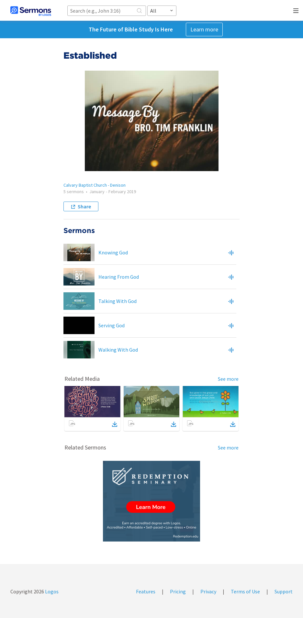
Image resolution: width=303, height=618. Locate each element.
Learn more (204, 29)
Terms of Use (245, 591)
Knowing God (113, 252)
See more (228, 379)
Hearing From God (118, 277)
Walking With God (118, 349)
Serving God (111, 325)
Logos (51, 591)
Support (284, 591)
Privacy (208, 591)
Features (145, 591)
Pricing (178, 591)
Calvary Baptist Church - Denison (94, 185)
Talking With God (117, 301)
